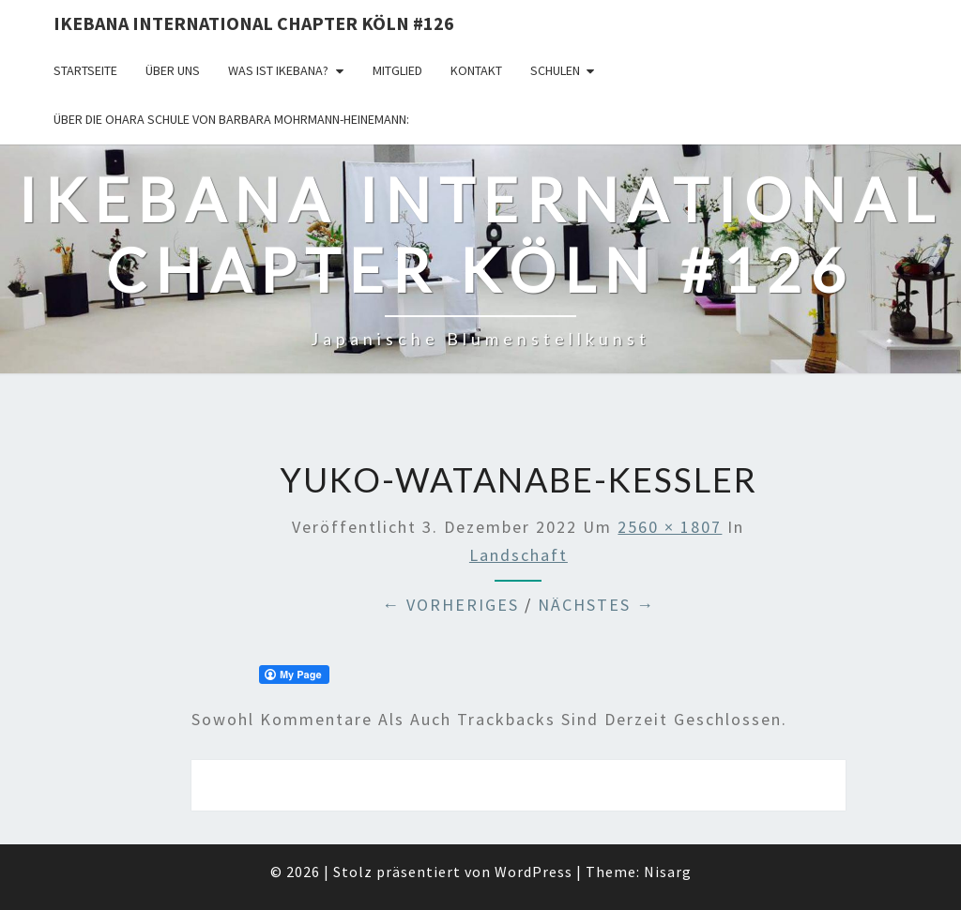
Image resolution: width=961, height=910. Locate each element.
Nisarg (668, 871)
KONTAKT (476, 70)
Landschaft (518, 555)
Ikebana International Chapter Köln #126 (253, 23)
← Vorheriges (450, 604)
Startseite (85, 70)
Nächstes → (596, 604)
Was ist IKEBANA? (278, 70)
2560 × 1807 (670, 527)
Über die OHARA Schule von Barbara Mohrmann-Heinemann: (231, 119)
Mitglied (397, 70)
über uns (172, 70)
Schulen (555, 70)
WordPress (533, 871)
